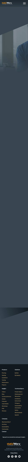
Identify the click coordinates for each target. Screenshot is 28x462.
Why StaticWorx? (6, 422)
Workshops (5, 406)
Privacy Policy (14, 453)
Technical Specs (19, 388)
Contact (4, 431)
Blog (3, 394)
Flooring (4, 373)
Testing (4, 380)
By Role (17, 373)
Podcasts (4, 401)
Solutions (17, 369)
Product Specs (18, 391)
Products (4, 369)
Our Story (4, 424)
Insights (4, 388)
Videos (3, 391)
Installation (5, 377)
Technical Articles (6, 396)
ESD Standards (18, 412)
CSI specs (17, 403)
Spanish (17, 415)
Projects (4, 384)
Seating (4, 375)
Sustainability (5, 426)
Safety (16, 410)
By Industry (17, 375)
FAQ (3, 408)
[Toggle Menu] (24, 3)
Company (4, 418)
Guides (3, 399)
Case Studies (5, 403)
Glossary (4, 410)
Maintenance (5, 382)
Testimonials (5, 429)
